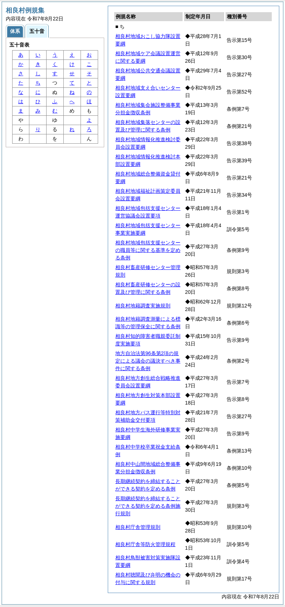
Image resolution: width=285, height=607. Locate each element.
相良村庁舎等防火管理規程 (145, 544)
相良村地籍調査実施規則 (142, 306)
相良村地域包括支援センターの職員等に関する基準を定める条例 (147, 250)
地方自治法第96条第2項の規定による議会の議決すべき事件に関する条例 (147, 360)
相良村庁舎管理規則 (137, 527)
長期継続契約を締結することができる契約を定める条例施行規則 (147, 506)
